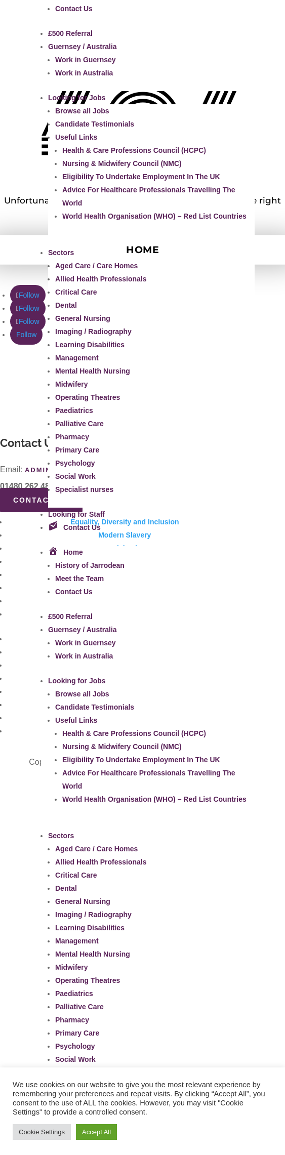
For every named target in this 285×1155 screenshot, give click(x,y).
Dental (66, 305)
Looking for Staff (76, 514)
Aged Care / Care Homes (96, 266)
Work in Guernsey (85, 60)
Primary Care (77, 450)
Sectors (61, 253)
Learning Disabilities (90, 345)
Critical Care (76, 292)
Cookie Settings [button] (42, 1132)
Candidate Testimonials (94, 124)
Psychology (75, 463)
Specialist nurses (84, 489)
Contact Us (74, 9)
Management (77, 358)
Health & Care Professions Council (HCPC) (134, 150)
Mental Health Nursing (92, 371)
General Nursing (82, 318)
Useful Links (76, 137)
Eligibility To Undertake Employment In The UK (141, 177)
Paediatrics (74, 410)
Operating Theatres (87, 397)
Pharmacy (72, 437)
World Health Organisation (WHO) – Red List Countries (154, 216)
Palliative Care (79, 424)
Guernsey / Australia (82, 47)
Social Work (75, 476)
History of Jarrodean (90, 565)
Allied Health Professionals (101, 279)
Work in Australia (84, 73)
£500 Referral (70, 33)
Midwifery (71, 384)
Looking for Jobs (77, 98)
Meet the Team (79, 578)
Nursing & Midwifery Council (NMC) (122, 163)
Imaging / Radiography (93, 331)
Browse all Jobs (82, 111)
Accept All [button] (96, 1132)
